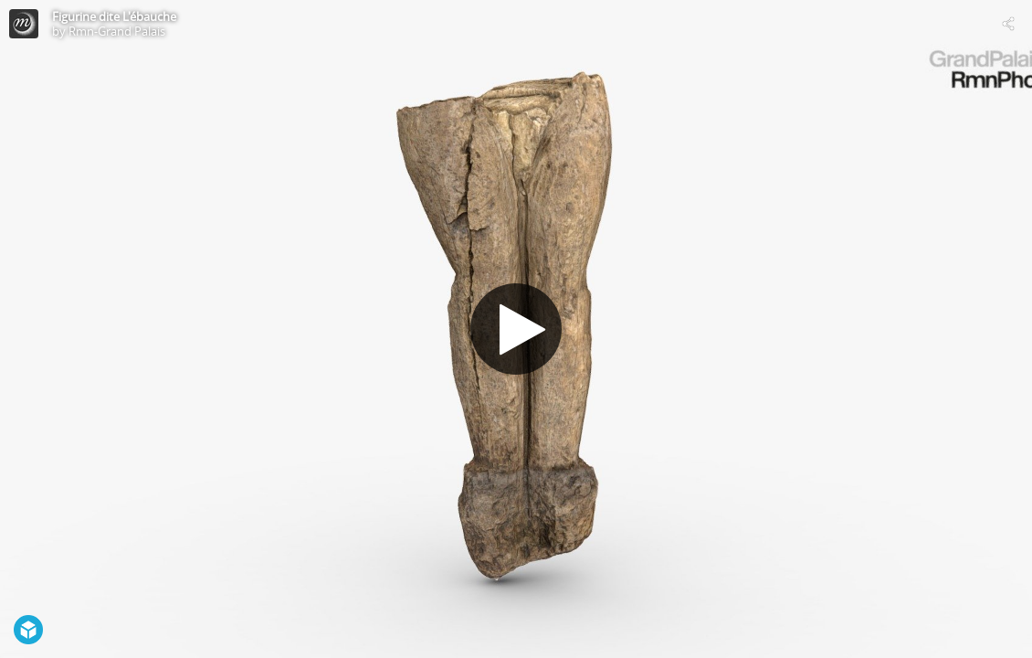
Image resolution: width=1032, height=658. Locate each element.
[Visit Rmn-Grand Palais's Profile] (23, 23)
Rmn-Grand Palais (116, 31)
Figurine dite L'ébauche (114, 16)
